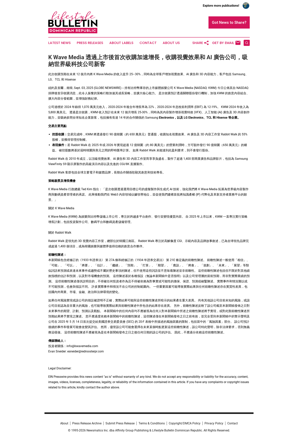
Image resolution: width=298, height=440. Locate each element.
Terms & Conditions (152, 423)
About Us (171, 43)
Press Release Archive (86, 423)
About (64, 423)
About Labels (121, 43)
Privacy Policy (213, 423)
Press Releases (90, 43)
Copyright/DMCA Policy (185, 423)
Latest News (59, 43)
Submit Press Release (120, 423)
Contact (148, 43)
